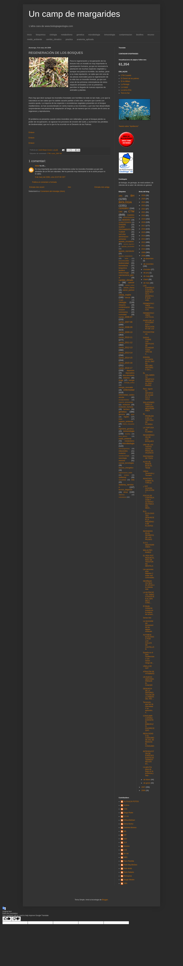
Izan (125, 839)
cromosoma (123, 312)
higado (126, 417)
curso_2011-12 (125, 342)
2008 (143, 256)
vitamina (121, 495)
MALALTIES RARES (147, 551)
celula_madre (125, 295)
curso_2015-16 (125, 363)
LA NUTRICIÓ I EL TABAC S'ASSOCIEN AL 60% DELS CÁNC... (148, 597)
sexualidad (122, 480)
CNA (125, 809)
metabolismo (66, 35)
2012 (143, 242)
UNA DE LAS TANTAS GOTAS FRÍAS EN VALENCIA (148, 449)
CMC (121, 212)
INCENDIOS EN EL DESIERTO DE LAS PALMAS (148, 535)
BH (132, 195)
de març (146, 283)
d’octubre (147, 269)
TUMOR (122, 232)
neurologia (123, 458)
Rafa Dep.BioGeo (130, 865)
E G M (126, 816)
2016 (143, 229)
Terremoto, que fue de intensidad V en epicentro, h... (148, 707)
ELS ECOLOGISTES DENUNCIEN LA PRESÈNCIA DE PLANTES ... (148, 519)
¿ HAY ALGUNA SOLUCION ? (148, 489)
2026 (143, 195)
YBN (125, 883)
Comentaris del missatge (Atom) (52, 191)
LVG (125, 850)
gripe (132, 414)
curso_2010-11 (125, 337)
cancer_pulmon (128, 290)
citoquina (122, 305)
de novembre (148, 264)
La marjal (124, 87)
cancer (131, 282)
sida (132, 480)
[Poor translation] (16, 918)
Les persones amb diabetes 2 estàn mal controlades (148, 573)
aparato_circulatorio (126, 242)
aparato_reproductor (126, 251)
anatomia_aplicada (85, 39)
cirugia (121, 300)
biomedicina (123, 266)
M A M (126, 854)
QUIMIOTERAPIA (125, 222)
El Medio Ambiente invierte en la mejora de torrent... (148, 610)
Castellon (130, 215)
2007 (143, 787)
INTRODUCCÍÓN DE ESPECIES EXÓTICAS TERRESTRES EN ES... (148, 757)
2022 (143, 209)
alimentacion (123, 237)
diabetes (126, 378)
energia (131, 380)
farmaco (126, 409)
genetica (80, 35)
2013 (143, 239)
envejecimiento (124, 400)
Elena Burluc (128, 824)
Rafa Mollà (128, 868)
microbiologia (94, 35)
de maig (146, 276)
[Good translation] (7, 918)
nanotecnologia (124, 456)
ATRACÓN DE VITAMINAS (148, 673)
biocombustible (124, 261)
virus (125, 492)
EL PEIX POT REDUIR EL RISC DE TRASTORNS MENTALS (148, 561)
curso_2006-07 (125, 317)
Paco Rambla (129, 861)
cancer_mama (128, 288)
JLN (125, 842)
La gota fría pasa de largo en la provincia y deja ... (148, 771)
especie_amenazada (126, 402)
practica (69, 39)
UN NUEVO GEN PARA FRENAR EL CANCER (148, 681)
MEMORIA (126, 220)
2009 (143, 252)
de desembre (148, 259)
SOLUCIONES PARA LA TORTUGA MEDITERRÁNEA (148, 406)
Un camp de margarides (74, 14)
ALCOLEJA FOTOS (131, 801)
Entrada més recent (36, 187)
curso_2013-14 (125, 352)
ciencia (127, 298)
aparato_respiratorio (126, 256)
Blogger (105, 900)
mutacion (122, 453)
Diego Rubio (128, 813)
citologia (53, 35)
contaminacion (125, 35)
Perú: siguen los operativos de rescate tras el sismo (148, 394)
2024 (143, 202)
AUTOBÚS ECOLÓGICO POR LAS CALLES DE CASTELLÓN (148, 642)
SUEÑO (122, 227)
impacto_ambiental (126, 422)
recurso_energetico (126, 468)
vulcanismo (122, 497)
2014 (143, 236)
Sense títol (147, 618)
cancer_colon (129, 285)
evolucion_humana (126, 407)
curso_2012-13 (125, 347)
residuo (126, 475)
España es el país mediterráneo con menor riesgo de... (148, 658)
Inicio (29, 35)
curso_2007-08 (56, 153)
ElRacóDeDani (129, 820)
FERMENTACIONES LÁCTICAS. (148, 315)
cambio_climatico (53, 39)
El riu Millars (125, 81)
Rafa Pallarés (129, 872)
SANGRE (122, 225)
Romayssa (128, 876)
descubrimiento (128, 375)
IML (125, 831)
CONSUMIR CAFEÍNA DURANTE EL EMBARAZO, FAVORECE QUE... (148, 723)
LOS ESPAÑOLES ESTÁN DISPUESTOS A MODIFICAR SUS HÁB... (148, 293)
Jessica (126, 846)
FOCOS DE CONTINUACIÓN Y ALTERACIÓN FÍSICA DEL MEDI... (148, 502)
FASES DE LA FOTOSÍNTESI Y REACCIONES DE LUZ (148, 325)
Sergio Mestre (129, 880)
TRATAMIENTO (125, 230)
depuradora (130, 373)
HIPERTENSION (128, 217)
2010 (143, 249)
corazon (122, 310)
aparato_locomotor (127, 246)
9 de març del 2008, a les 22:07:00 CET (50, 177)
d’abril (145, 279)
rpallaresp (122, 477)
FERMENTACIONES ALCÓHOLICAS (148, 307)
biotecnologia (124, 273)
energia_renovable (126, 387)
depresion (130, 371)
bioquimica (40, 35)
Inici (69, 187)
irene (37, 166)
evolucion (126, 405)
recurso (150, 35)
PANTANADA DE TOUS (148, 457)
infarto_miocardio (128, 424)
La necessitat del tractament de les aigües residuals (148, 626)
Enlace (31, 132)
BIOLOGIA (125, 202)
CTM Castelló (126, 75)
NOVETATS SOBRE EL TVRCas (148, 481)
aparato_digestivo (129, 244)
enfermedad (128, 390)
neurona (122, 461)
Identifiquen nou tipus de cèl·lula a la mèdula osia (148, 585)
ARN (120, 196)
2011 (143, 246)
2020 (143, 215)
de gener (147, 783)
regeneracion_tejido (125, 472)
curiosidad (123, 315)
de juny (146, 273)
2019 (143, 219)
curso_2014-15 (125, 358)
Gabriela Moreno (130, 828)
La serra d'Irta (126, 90)
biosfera (139, 35)
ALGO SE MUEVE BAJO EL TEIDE (147, 465)
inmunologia (109, 35)
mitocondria (123, 451)
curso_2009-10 (125, 332)
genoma (122, 414)
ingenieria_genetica (126, 429)
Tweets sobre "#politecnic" (129, 126)
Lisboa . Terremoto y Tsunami (148, 473)
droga (121, 380)
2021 (143, 212)
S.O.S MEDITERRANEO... (148, 545)
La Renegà (125, 84)
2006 (143, 790)
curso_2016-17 (125, 368)
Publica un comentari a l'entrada (44, 182)
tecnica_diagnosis (125, 490)
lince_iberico (123, 436)
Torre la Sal (125, 93)
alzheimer (122, 239)
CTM (48, 153)
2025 (143, 199)
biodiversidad (124, 263)
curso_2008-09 (125, 327)
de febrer (147, 780)
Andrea (126, 805)
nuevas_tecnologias (126, 463)
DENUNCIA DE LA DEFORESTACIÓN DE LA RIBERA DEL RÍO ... (148, 694)
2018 (143, 222)
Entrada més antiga (102, 187)
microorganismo (124, 448)
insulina (127, 434)
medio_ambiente (34, 39)
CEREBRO (124, 208)
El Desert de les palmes (130, 78)
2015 (143, 232)
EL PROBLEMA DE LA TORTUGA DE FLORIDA (148, 419)
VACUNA (122, 234)
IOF (125, 835)
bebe (126, 258)
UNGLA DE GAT (147, 667)
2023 (143, 205)
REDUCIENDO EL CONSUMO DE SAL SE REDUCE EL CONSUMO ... (148, 741)
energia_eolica (129, 382)
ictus (120, 419)
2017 (143, 226)
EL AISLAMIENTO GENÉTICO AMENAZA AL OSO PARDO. (148, 379)
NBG (125, 857)
